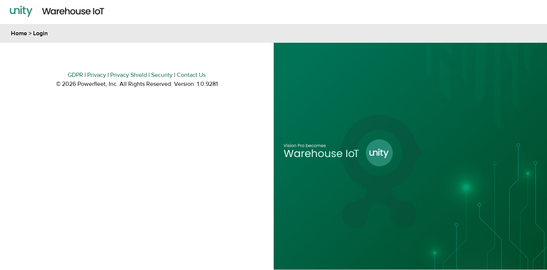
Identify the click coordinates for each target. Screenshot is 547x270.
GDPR (75, 75)
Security (162, 75)
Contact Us (191, 75)
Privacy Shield (128, 75)
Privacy (96, 75)
